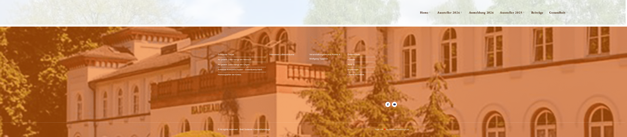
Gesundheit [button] (554, 12)
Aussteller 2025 (502, 12)
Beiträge (530, 12)
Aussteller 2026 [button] (434, 12)
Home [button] (408, 12)
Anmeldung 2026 (469, 12)
